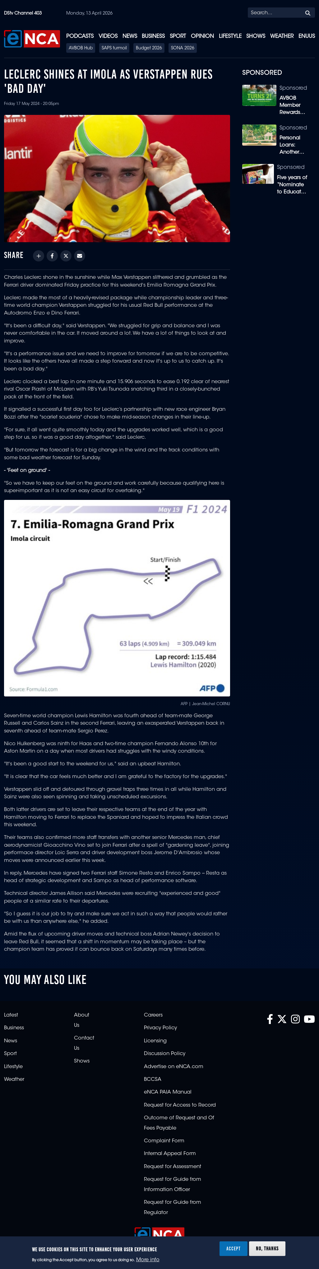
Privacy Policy (160, 1028)
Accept (233, 1248)
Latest (11, 1015)
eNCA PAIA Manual (168, 1092)
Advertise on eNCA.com (173, 1066)
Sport (178, 36)
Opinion (202, 36)
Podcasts (80, 36)
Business (153, 36)
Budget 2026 (149, 48)
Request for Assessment (172, 1166)
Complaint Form (164, 1141)
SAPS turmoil (114, 48)
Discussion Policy (164, 1053)
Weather (282, 36)
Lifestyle (230, 36)
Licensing (155, 1041)
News (130, 36)
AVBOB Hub (81, 48)
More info (148, 1260)
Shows (255, 36)
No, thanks (267, 1248)
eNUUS (306, 36)
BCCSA (152, 1079)
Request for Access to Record (180, 1105)
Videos (108, 36)
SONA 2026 (182, 48)
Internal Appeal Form (170, 1153)
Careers (153, 1015)
